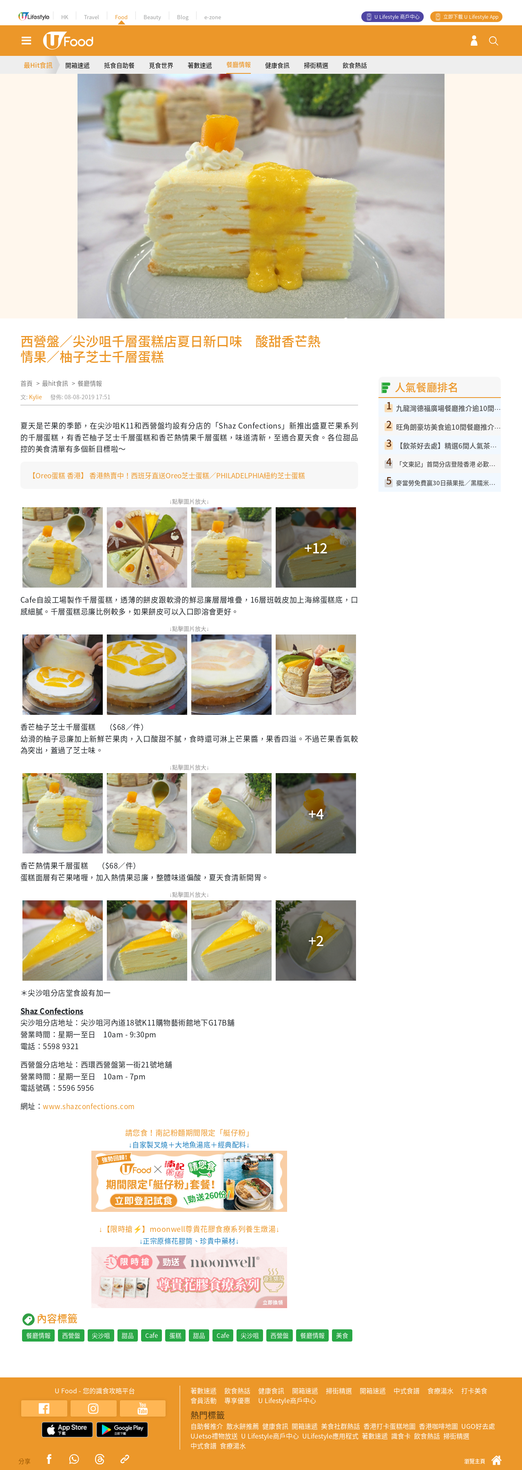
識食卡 (401, 1436)
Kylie (35, 397)
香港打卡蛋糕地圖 (389, 1426)
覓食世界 (161, 65)
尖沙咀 (101, 1335)
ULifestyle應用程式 (330, 1436)
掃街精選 (316, 65)
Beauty (152, 17)
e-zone (212, 17)
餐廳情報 (238, 64)
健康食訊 (277, 65)
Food (121, 17)
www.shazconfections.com (91, 1106)
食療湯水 (440, 1390)
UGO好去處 (478, 1426)
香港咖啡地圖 (438, 1426)
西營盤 (71, 1335)
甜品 (128, 1335)
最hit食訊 (55, 383)
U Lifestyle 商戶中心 (397, 16)
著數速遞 (200, 65)
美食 (342, 1335)
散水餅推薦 (242, 1426)
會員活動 (203, 1400)
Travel (91, 17)
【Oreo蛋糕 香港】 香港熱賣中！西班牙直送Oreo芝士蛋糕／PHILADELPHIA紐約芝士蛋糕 (175, 475)
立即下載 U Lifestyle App (470, 16)
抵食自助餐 (119, 65)
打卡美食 (474, 1390)
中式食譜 (407, 1390)
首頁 (26, 383)
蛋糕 (175, 1335)
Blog (182, 17)
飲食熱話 (355, 65)
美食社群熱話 (340, 1426)
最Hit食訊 (38, 65)
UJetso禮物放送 (214, 1436)
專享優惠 (237, 1400)
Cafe (151, 1335)
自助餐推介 (206, 1426)
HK (64, 17)
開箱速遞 (77, 65)
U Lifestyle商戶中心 (287, 1400)
